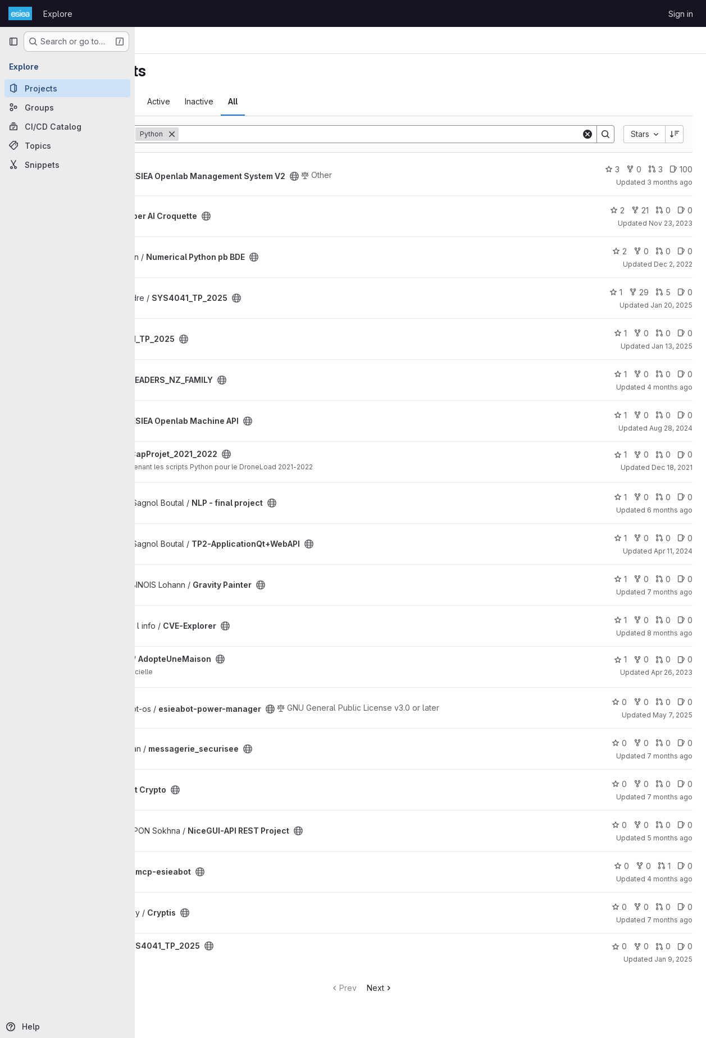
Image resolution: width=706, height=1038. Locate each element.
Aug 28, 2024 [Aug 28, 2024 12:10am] (671, 428)
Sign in (680, 14)
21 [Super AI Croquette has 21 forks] (640, 210)
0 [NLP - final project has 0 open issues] (685, 497)
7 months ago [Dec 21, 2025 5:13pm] (670, 592)
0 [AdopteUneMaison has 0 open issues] (685, 659)
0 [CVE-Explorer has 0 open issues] (685, 620)
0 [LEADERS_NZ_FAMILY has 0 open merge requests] (663, 374)
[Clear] (587, 134)
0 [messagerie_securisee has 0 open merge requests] (663, 743)
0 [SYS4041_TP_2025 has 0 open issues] (685, 292)
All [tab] (351, 101)
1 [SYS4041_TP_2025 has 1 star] (615, 292)
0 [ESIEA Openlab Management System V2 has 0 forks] (633, 169)
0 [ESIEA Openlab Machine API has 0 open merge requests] (663, 415)
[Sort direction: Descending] (675, 134)
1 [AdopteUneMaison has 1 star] (620, 659)
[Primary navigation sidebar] (13, 42)
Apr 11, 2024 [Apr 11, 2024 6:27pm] (673, 551)
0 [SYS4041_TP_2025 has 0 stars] (619, 946)
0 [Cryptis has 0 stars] (619, 907)
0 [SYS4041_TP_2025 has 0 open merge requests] (663, 333)
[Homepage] (20, 13)
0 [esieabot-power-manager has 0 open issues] (685, 702)
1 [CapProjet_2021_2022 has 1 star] (620, 454)
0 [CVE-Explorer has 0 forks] (641, 620)
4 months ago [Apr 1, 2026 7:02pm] (670, 879)
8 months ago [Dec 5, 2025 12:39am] (670, 633)
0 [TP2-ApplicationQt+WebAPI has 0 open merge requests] (663, 538)
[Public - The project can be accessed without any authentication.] (412, 176)
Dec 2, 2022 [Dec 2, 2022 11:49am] (673, 264)
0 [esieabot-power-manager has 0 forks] (641, 702)
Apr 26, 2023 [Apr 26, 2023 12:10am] (672, 672)
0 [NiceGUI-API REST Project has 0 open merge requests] (663, 825)
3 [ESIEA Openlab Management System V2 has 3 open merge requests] (655, 169)
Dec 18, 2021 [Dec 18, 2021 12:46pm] (672, 467)
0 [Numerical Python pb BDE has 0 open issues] (685, 251)
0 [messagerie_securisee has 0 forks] (641, 743)
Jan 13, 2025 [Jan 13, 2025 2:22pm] (672, 346)
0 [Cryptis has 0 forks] (641, 907)
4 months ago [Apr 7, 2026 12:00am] (670, 387)
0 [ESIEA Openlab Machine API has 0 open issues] (685, 415)
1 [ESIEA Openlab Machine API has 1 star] (620, 415)
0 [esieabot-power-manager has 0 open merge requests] (663, 702)
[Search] (439, 134)
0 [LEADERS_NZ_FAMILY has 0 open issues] (685, 374)
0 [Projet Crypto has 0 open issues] (685, 784)
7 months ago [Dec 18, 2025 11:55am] (670, 920)
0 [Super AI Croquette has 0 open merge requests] (663, 210)
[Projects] (67, 88)
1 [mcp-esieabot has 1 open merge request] (664, 866)
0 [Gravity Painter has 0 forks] (641, 579)
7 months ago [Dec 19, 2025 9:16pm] (670, 756)
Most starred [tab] (179, 101)
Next (439, 988)
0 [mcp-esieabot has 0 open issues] (685, 866)
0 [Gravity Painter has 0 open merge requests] (663, 579)
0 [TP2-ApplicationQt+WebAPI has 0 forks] (641, 538)
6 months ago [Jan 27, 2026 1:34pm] (670, 510)
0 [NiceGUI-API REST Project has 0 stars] (619, 825)
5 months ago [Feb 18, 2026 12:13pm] (670, 838)
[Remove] (290, 134)
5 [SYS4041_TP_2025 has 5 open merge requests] (663, 292)
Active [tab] (276, 101)
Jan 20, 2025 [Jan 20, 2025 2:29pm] (671, 305)
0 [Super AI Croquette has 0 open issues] (685, 210)
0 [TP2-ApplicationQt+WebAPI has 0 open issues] (685, 538)
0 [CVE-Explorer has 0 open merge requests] (663, 620)
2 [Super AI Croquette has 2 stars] (617, 210)
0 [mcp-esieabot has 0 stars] (621, 866)
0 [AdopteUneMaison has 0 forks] (641, 659)
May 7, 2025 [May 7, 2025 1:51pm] (673, 715)
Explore (57, 14)
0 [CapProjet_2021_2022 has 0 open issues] (685, 454)
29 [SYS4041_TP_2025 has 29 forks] (639, 292)
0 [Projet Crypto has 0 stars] (619, 784)
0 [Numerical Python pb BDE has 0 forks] (641, 251)
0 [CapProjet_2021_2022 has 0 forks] (641, 454)
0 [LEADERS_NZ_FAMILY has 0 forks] (641, 374)
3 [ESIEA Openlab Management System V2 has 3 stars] (612, 169)
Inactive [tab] (317, 101)
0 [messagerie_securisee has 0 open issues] (685, 743)
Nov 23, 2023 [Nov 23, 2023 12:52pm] (671, 223)
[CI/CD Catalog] (67, 126)
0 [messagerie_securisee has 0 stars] (619, 743)
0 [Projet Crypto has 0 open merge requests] (663, 784)
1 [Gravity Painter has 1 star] (620, 579)
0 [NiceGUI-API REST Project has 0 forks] (641, 825)
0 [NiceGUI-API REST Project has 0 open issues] (685, 825)
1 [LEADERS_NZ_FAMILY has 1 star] (620, 374)
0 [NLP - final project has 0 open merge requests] (663, 497)
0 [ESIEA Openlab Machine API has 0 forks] (641, 415)
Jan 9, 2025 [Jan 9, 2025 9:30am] (673, 959)
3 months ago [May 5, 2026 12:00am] (670, 182)
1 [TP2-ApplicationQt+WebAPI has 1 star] (620, 538)
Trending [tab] (233, 101)
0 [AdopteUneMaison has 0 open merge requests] (663, 659)
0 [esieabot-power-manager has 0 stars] (619, 702)
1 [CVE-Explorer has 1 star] (620, 620)
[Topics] (67, 145)
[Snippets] (67, 164)
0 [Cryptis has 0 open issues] (685, 907)
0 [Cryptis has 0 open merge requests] (663, 907)
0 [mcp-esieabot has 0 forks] (643, 866)
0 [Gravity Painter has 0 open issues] (685, 579)
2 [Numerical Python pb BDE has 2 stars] (619, 251)
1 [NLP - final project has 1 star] (620, 497)
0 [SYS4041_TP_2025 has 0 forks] (641, 333)
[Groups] (67, 107)
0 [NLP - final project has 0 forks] (641, 497)
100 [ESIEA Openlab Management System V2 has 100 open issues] (681, 169)
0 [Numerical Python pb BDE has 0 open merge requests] (663, 251)
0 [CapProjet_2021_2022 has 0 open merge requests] (663, 454)
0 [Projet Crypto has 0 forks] (641, 784)
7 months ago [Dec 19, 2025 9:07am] (670, 797)
